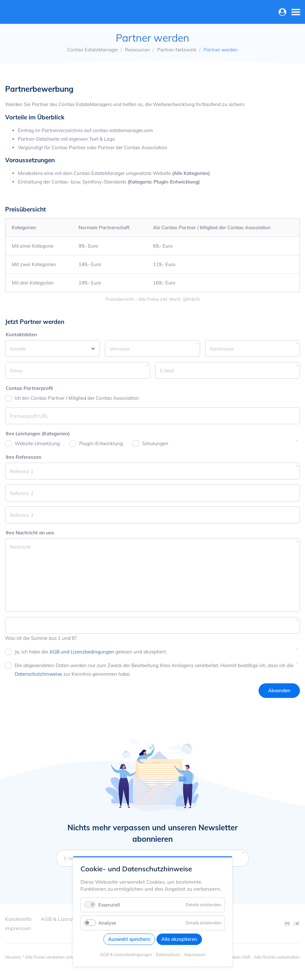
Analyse (107, 923)
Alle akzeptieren (179, 939)
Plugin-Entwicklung (101, 443)
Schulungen (155, 443)
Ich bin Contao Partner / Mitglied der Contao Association (77, 398)
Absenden (279, 690)
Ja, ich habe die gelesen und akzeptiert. (91, 652)
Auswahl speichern (129, 939)
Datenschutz (168, 954)
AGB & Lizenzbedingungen (126, 954)
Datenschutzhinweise (38, 674)
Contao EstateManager (92, 50)
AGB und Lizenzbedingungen (81, 652)
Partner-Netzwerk (177, 50)
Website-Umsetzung (37, 443)
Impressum (194, 954)
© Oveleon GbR (235, 957)
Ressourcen (137, 50)
